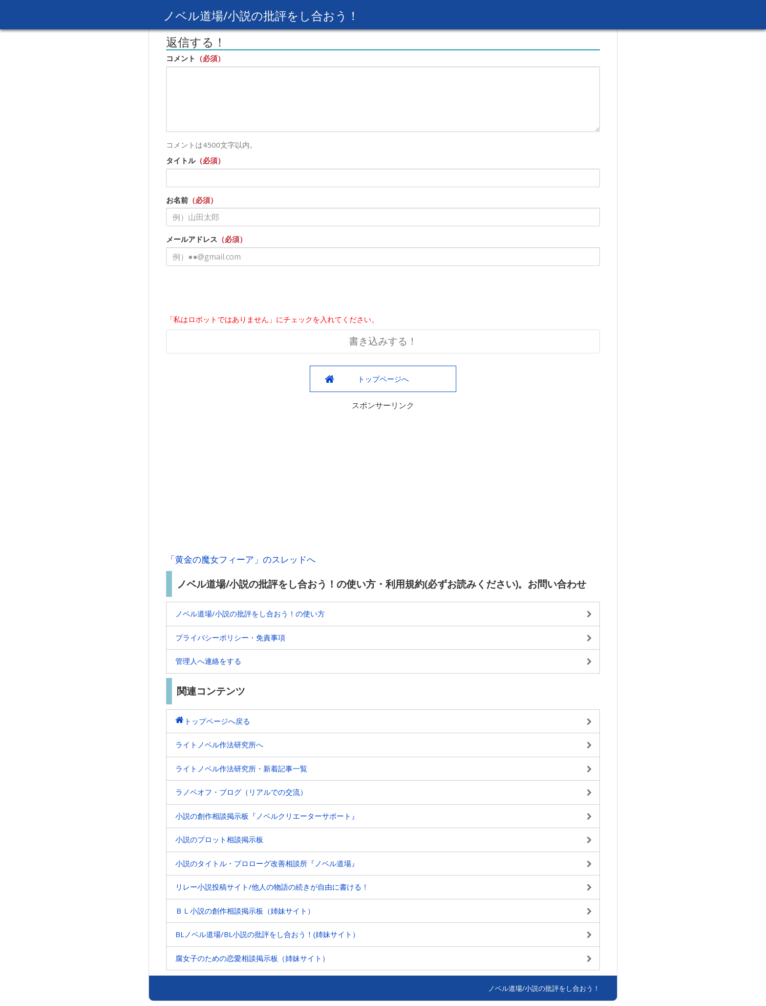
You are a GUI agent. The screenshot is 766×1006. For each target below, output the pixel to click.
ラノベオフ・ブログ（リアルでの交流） (241, 792)
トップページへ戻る (217, 721)
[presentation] (240, 292)
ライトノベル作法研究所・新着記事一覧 (241, 768)
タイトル (180, 160)
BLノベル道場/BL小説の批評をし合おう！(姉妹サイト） (267, 934)
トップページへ (383, 379)
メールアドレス (191, 239)
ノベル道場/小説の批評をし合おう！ (261, 15)
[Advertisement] (383, 479)
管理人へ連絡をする (208, 661)
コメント (180, 58)
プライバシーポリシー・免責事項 (230, 637)
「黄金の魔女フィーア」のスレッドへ (241, 559)
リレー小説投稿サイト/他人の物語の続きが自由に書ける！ (272, 887)
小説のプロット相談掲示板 (219, 839)
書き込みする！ (383, 341)
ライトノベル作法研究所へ (219, 744)
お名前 (177, 200)
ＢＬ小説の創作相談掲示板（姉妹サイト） (245, 911)
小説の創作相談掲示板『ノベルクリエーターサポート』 (267, 816)
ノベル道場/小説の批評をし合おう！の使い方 (250, 613)
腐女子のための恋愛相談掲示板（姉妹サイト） (252, 958)
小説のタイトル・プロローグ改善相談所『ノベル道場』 (267, 863)
